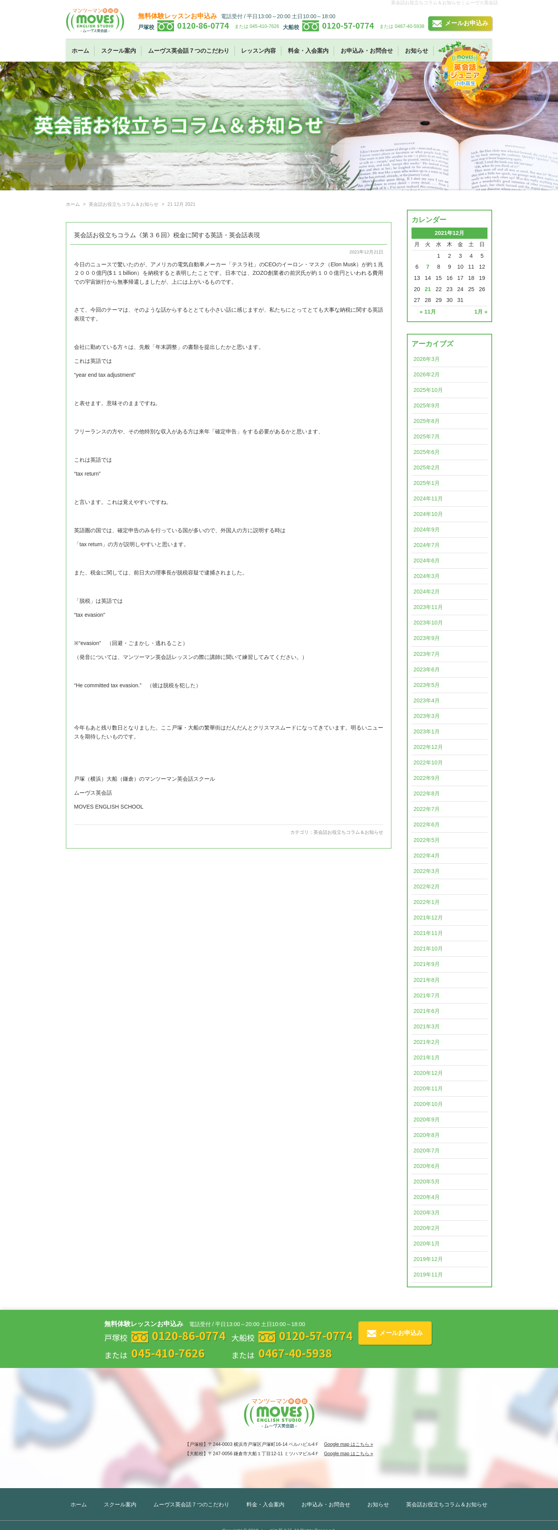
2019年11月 (428, 1274)
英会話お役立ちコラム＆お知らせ (348, 832)
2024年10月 (428, 514)
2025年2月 (426, 467)
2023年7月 (426, 654)
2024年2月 (426, 591)
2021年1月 (426, 1057)
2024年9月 (426, 529)
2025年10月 (428, 390)
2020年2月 (426, 1228)
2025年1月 (426, 483)
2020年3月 (426, 1212)
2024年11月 (428, 498)
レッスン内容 (258, 50)
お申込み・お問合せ (367, 50)
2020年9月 (426, 1119)
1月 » (480, 312)
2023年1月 (426, 731)
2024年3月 (426, 576)
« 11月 (428, 312)
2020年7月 (426, 1150)
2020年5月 (426, 1181)
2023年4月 (426, 700)
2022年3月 (426, 871)
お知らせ (416, 50)
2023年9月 (426, 638)
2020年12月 (428, 1073)
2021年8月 (426, 980)
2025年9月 (426, 405)
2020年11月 (428, 1088)
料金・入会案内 (308, 50)
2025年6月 (426, 452)
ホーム (80, 50)
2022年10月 (428, 762)
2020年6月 (426, 1166)
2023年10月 (428, 622)
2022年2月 (426, 886)
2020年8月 (426, 1135)
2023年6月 (426, 669)
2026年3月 (426, 359)
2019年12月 (428, 1259)
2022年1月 (426, 902)
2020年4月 (426, 1197)
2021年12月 (428, 917)
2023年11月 (428, 607)
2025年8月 (426, 421)
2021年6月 (426, 1011)
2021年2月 (426, 1042)
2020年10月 (428, 1104)
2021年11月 (428, 933)
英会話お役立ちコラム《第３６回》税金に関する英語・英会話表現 (167, 235)
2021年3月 (426, 1026)
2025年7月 (426, 436)
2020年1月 (426, 1243)
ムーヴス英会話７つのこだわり (188, 50)
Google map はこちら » (348, 1444)
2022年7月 (426, 809)
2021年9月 (426, 964)
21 (428, 289)
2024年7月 (426, 545)
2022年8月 (426, 793)
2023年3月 (426, 716)
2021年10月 (428, 948)
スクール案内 (118, 50)
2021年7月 (426, 995)
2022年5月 (426, 840)
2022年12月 (428, 747)
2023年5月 (426, 685)
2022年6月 (426, 824)
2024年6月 (426, 560)
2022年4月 (426, 855)
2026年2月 (426, 374)
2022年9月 (426, 778)
